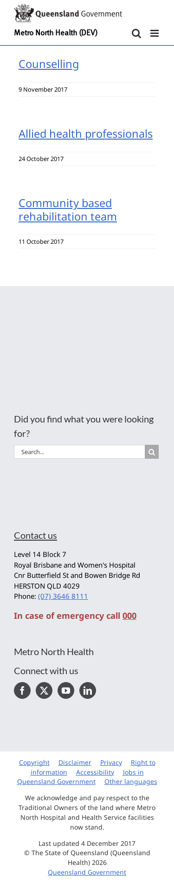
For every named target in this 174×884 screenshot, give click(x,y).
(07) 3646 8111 (63, 596)
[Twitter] (44, 690)
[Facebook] (22, 690)
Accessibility (95, 772)
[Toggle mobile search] (136, 33)
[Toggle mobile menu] (155, 33)
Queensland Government (87, 872)
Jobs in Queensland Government (80, 777)
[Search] (152, 452)
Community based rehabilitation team (68, 209)
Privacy (111, 762)
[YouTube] (66, 690)
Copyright (34, 762)
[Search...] (79, 452)
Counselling (49, 63)
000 (129, 615)
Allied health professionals (86, 133)
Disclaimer (74, 762)
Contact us (35, 535)
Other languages (130, 781)
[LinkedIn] (87, 690)
